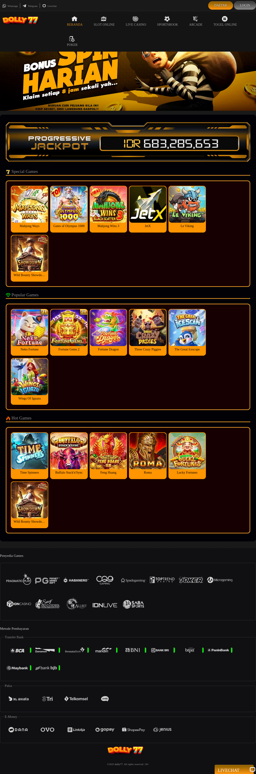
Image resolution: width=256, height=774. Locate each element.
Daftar (220, 5)
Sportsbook (167, 21)
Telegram (30, 6)
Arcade (195, 21)
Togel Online (225, 21)
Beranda (74, 21)
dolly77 (119, 764)
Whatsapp (10, 6)
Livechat (49, 6)
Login (245, 5)
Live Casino (136, 21)
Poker (72, 41)
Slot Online (104, 21)
